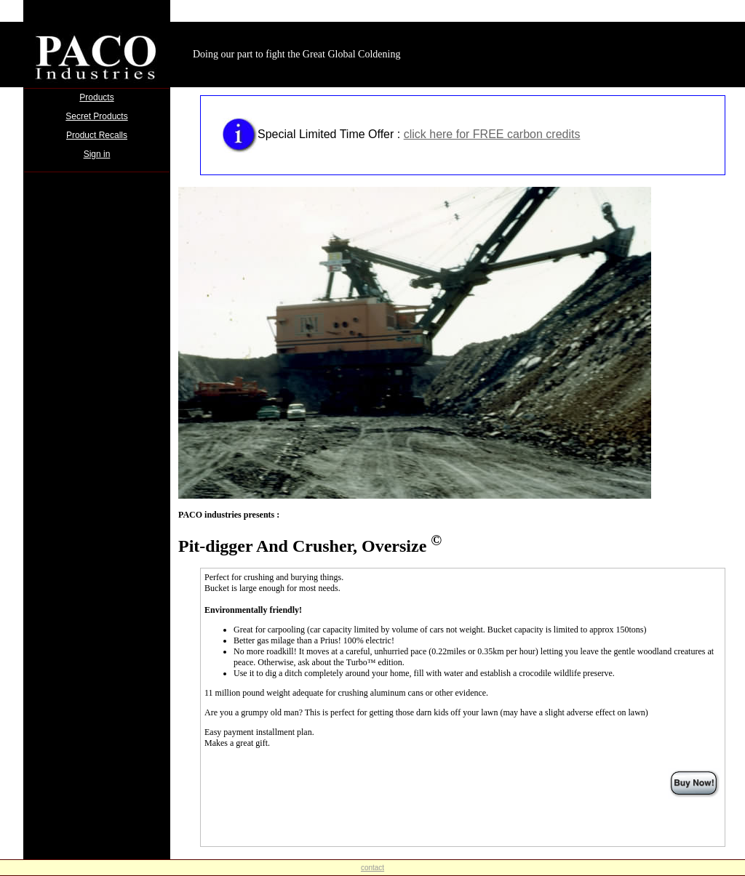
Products (96, 97)
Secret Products (96, 116)
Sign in (97, 154)
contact (372, 868)
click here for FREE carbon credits (492, 134)
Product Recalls (96, 135)
